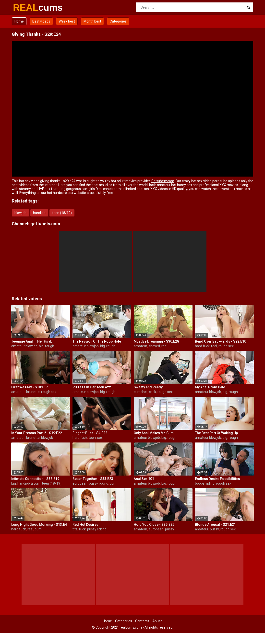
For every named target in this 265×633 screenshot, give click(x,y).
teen (92, 438)
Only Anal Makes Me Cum (154, 433)
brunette (33, 392)
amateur (140, 346)
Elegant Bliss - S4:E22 (89, 433)
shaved (154, 346)
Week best (67, 21)
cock (152, 392)
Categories (118, 21)
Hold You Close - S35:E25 (154, 524)
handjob (39, 213)
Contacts (142, 621)
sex (100, 438)
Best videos (41, 21)
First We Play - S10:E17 (29, 387)
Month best (92, 21)
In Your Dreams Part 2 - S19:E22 (36, 433)
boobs (200, 483)
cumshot (140, 392)
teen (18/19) (62, 213)
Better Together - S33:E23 (92, 479)
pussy (169, 529)
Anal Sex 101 (144, 479)
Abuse (157, 621)
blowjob (20, 213)
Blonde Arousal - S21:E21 (215, 524)
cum (113, 483)
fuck (82, 529)
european (79, 483)
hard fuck (202, 346)
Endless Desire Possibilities (217, 479)
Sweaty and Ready (148, 387)
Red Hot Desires (85, 524)
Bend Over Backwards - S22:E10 (220, 341)
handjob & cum (28, 483)
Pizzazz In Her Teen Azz (91, 387)
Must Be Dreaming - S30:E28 (156, 341)
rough (49, 346)
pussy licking (98, 483)
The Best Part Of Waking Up (216, 433)
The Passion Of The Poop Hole (96, 341)
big (41, 346)
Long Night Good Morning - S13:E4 (39, 524)
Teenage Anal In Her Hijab (31, 341)
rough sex (226, 346)
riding (210, 483)
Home (19, 21)
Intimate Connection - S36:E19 (35, 479)
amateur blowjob (24, 346)
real (164, 346)
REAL (26, 7)
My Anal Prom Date (210, 387)
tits (74, 529)
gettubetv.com (45, 223)
